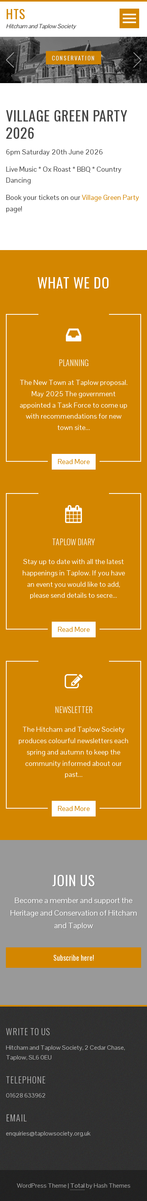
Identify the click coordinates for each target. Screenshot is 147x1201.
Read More (74, 461)
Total (77, 1185)
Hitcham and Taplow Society (41, 26)
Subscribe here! (73, 957)
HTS (15, 13)
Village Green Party (110, 197)
